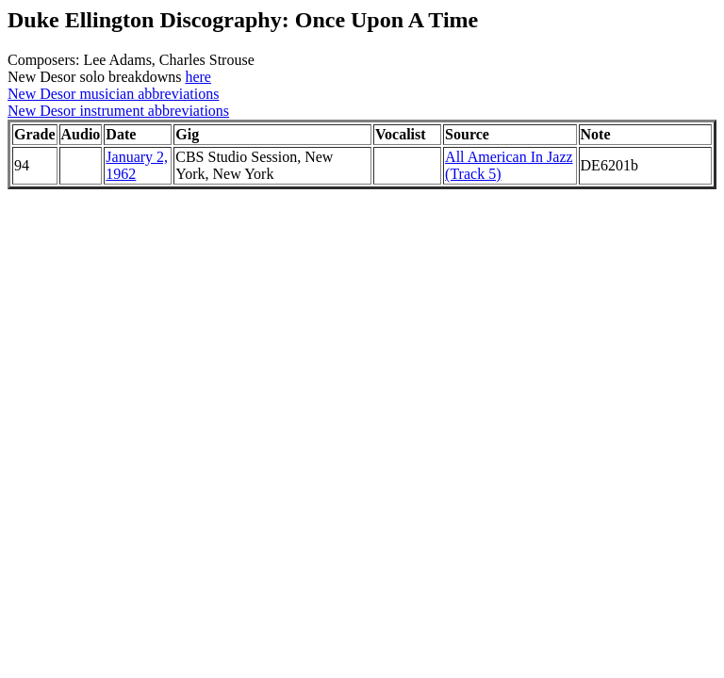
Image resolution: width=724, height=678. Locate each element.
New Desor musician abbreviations (113, 94)
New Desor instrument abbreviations (118, 111)
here (198, 77)
